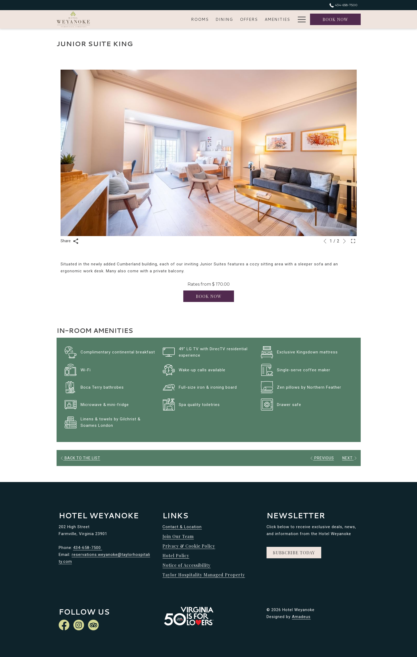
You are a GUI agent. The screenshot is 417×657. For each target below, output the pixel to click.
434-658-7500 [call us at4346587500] (343, 5)
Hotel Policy (175, 555)
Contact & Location (182, 526)
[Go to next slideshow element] (344, 241)
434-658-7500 (87, 547)
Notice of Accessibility (186, 565)
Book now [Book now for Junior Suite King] (208, 296)
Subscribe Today (294, 552)
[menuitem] (148, 19)
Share (69, 241)
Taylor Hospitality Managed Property (203, 575)
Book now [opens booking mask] (335, 19)
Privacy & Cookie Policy (188, 546)
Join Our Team (178, 536)
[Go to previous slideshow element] (325, 241)
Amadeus (301, 616)
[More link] (300, 19)
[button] (209, 153)
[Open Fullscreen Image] (353, 240)
